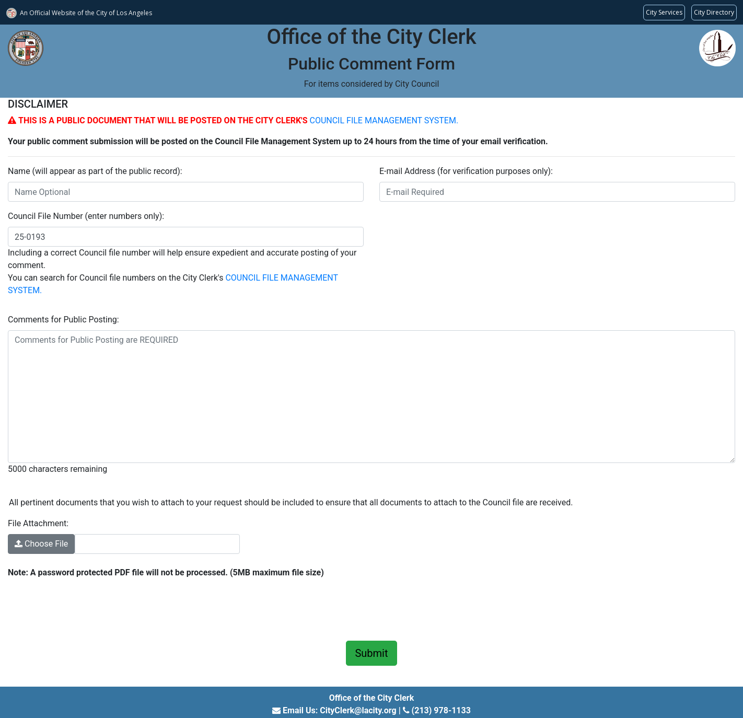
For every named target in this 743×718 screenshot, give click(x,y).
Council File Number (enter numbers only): (86, 216)
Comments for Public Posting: (63, 320)
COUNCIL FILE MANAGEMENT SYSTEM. (383, 120)
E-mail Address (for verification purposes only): (466, 171)
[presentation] (87, 607)
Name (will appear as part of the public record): (95, 171)
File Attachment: (38, 523)
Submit (371, 653)
